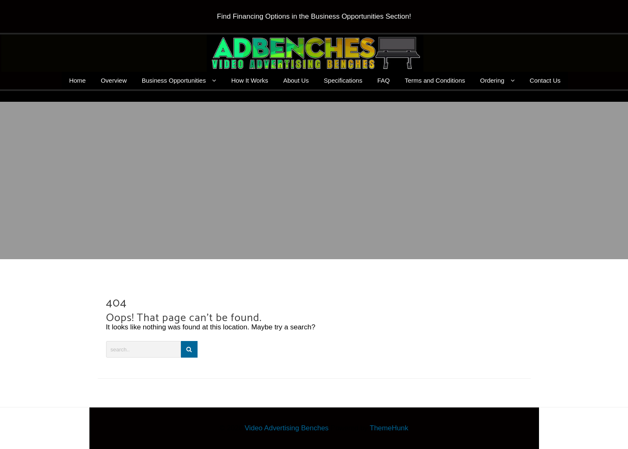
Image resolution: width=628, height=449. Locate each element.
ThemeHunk (389, 428)
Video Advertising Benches (287, 428)
